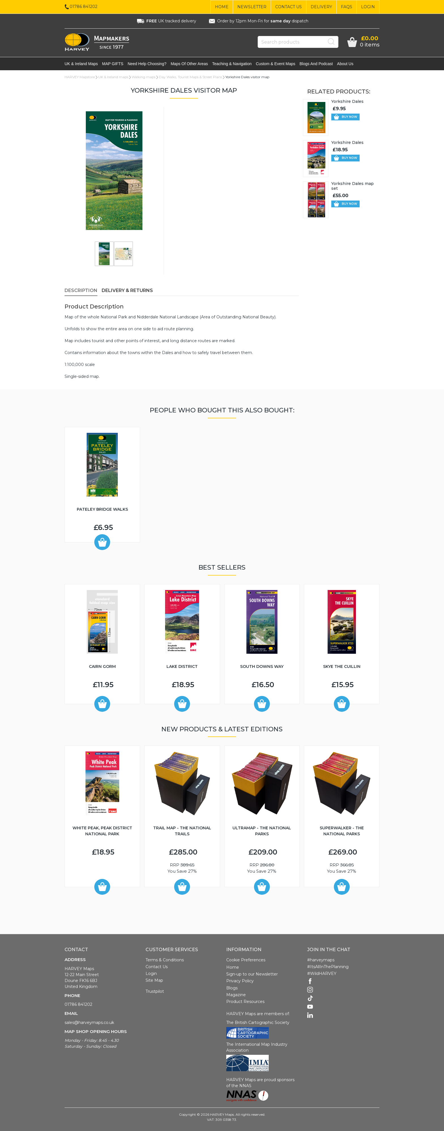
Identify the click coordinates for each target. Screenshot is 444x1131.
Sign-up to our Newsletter (252, 974)
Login (368, 6)
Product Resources (245, 1002)
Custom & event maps (275, 64)
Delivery (321, 6)
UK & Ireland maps (81, 64)
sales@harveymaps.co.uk (89, 1023)
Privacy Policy (240, 981)
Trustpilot (155, 991)
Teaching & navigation (231, 64)
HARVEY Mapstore (80, 77)
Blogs (232, 988)
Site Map (154, 980)
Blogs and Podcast (316, 64)
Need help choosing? (147, 64)
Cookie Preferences (245, 960)
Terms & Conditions (165, 960)
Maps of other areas (189, 64)
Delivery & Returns (127, 291)
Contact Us (288, 6)
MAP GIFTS (112, 64)
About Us (345, 64)
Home (222, 6)
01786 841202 (78, 1005)
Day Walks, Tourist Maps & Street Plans (190, 77)
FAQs (346, 6)
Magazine (236, 995)
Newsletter (251, 6)
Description (81, 291)
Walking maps (143, 77)
